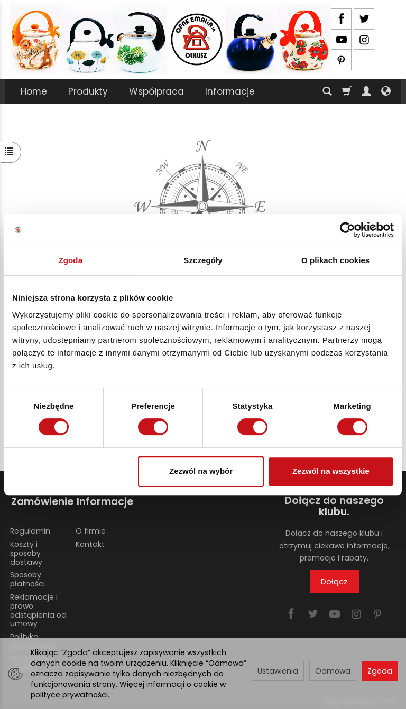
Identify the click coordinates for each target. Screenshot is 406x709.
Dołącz (334, 581)
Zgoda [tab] (71, 260)
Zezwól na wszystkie (331, 471)
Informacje (230, 91)
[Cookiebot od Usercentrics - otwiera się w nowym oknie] (347, 230)
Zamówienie (39, 500)
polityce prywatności (69, 694)
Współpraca (156, 91)
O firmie (91, 528)
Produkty (88, 91)
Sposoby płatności (27, 576)
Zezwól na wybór (201, 471)
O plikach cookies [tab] (335, 260)
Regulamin (30, 528)
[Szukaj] (327, 91)
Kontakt (90, 541)
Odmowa (332, 671)
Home (34, 91)
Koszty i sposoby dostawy (26, 550)
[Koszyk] (347, 91)
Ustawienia (277, 671)
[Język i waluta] (386, 91)
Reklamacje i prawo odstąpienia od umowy (38, 607)
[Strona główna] (170, 39)
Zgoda (379, 671)
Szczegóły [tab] (202, 260)
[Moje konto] (366, 91)
